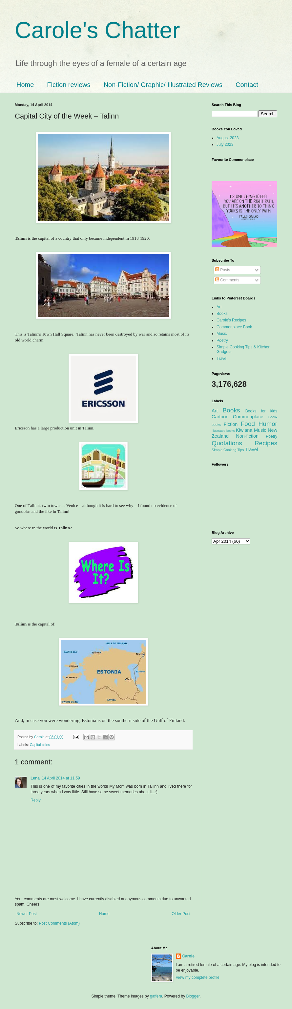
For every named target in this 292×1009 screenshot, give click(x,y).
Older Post (181, 913)
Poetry (222, 340)
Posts (222, 270)
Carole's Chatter (97, 30)
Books (222, 313)
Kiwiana (244, 430)
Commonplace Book (234, 327)
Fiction (231, 424)
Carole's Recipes (231, 320)
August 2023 (228, 138)
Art (219, 307)
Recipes (266, 443)
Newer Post (26, 913)
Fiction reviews (68, 84)
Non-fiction (247, 436)
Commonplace (248, 416)
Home (25, 84)
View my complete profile (197, 977)
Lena (35, 778)
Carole (40, 737)
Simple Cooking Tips (228, 450)
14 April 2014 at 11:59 (61, 778)
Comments (227, 280)
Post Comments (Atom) (59, 923)
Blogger (193, 996)
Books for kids (261, 411)
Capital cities (40, 745)
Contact (247, 84)
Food (247, 423)
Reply (36, 800)
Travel (222, 358)
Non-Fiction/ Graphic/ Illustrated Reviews (163, 84)
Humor (267, 423)
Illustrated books (223, 430)
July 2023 (225, 144)
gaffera (156, 996)
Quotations (227, 443)
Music (222, 333)
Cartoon (220, 416)
